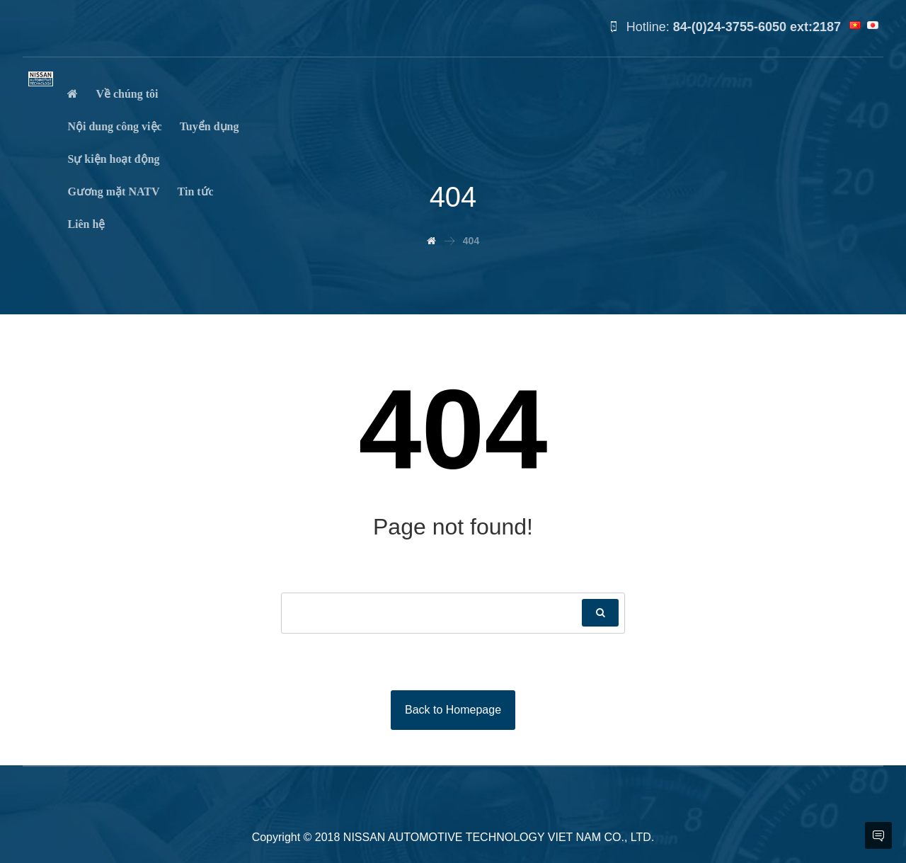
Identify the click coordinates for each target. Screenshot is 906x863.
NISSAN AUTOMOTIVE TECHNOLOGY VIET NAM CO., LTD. (499, 837)
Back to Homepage (453, 710)
